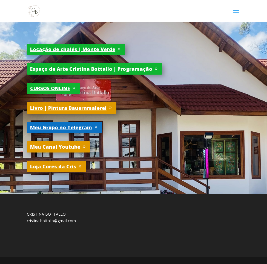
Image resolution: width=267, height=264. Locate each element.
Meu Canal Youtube (55, 146)
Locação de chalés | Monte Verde (72, 49)
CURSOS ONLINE (50, 88)
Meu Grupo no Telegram (61, 127)
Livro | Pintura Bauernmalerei (68, 108)
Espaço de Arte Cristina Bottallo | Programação (91, 69)
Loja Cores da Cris (53, 166)
